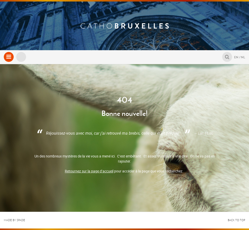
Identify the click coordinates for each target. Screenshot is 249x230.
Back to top (236, 220)
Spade (21, 220)
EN (236, 57)
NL (243, 57)
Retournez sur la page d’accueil (89, 171)
